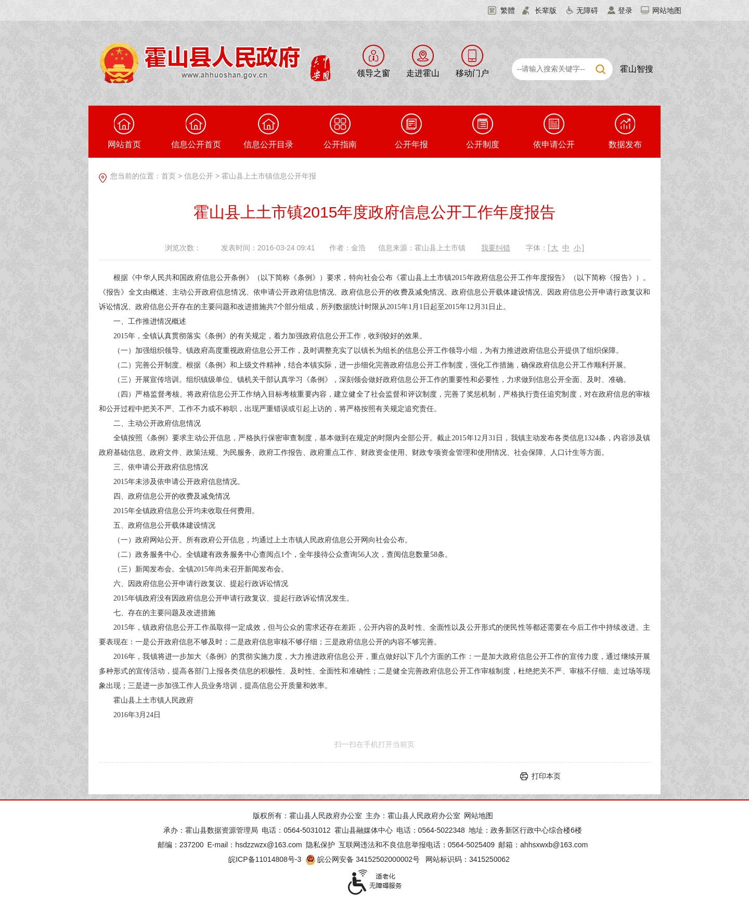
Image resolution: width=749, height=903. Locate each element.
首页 (168, 176)
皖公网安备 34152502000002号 (363, 859)
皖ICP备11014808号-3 (264, 859)
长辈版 (546, 10)
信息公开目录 (268, 131)
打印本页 (546, 776)
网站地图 (666, 10)
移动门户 (472, 73)
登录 (625, 10)
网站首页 (124, 131)
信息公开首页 (196, 131)
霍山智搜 (636, 69)
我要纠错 (495, 248)
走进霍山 (423, 73)
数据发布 (625, 131)
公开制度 (482, 131)
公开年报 (411, 131)
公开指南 (340, 131)
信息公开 (198, 176)
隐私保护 (320, 845)
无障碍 (587, 10)
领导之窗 (373, 73)
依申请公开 (554, 131)
